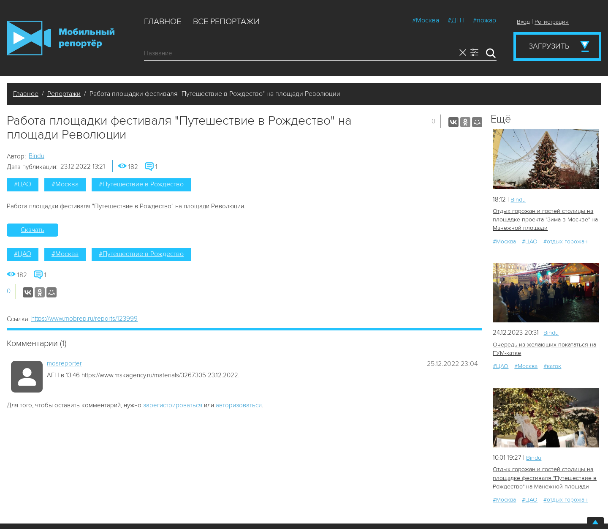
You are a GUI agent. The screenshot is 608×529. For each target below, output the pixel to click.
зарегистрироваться (172, 405)
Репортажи (64, 94)
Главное (162, 21)
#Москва (425, 20)
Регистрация (552, 21)
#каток (552, 365)
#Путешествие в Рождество (141, 184)
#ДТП (456, 20)
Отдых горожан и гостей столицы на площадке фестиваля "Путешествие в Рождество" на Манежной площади (543, 477)
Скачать (32, 230)
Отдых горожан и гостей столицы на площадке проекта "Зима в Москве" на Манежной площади (545, 219)
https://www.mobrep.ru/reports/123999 (84, 318)
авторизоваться (239, 405)
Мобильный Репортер (60, 38)
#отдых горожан (565, 241)
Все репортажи (226, 21)
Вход (523, 21)
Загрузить (549, 46)
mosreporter (64, 363)
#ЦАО (22, 184)
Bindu (36, 156)
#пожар (484, 20)
